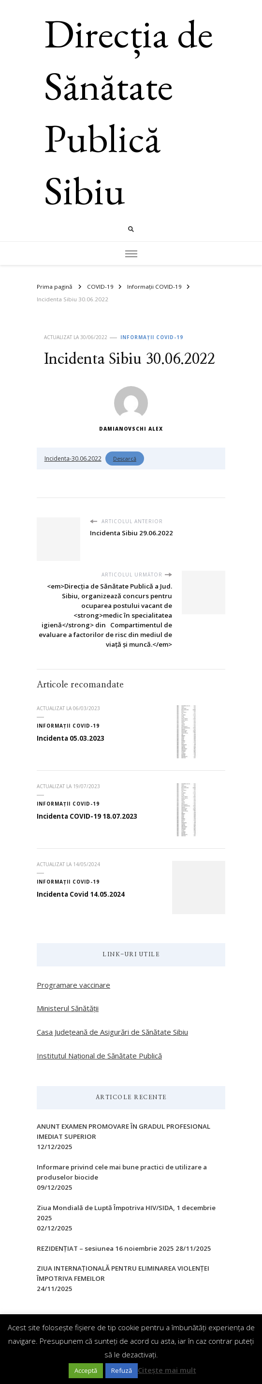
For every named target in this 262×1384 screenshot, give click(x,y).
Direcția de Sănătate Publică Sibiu (128, 112)
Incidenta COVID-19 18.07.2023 (87, 816)
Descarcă (124, 458)
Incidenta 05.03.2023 (70, 738)
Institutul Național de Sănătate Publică (99, 1055)
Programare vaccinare (73, 985)
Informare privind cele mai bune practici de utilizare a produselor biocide (122, 1172)
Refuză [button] (121, 1370)
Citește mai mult (167, 1370)
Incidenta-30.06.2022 (73, 458)
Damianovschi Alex (131, 409)
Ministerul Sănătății (68, 1008)
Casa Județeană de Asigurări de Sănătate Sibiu (112, 1032)
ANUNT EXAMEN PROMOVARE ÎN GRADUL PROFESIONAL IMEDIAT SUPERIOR (123, 1131)
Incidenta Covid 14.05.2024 (81, 894)
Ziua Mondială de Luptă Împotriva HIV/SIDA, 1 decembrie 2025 (126, 1212)
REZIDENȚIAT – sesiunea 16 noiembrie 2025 (105, 1248)
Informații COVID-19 (151, 337)
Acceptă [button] (85, 1370)
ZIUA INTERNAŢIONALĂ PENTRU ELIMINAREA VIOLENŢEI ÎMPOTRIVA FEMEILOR (123, 1273)
